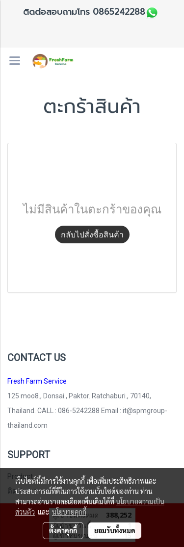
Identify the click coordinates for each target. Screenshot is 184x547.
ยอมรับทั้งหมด (114, 530)
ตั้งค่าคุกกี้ (63, 530)
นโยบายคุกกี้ (69, 511)
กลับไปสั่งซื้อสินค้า (92, 234)
